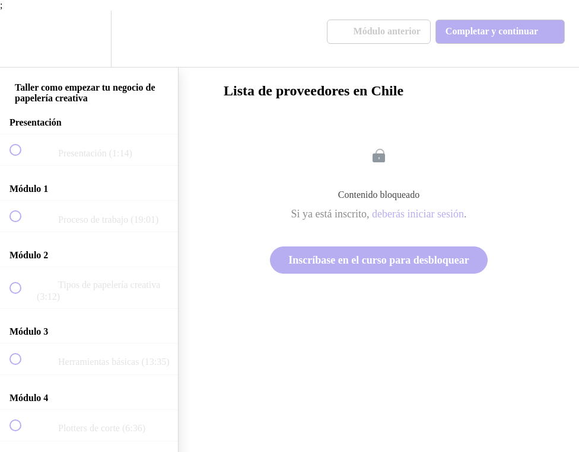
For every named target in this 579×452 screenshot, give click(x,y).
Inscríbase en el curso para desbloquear (378, 260)
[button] (22, 39)
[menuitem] (89, 39)
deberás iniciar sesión (418, 214)
